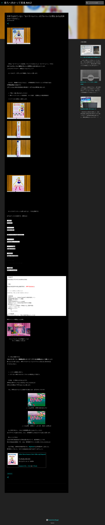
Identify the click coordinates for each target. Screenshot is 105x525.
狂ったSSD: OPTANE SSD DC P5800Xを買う (90, 57)
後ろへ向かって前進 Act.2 (18, 2)
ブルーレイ (10, 473)
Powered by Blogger (52, 520)
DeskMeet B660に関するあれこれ (88, 109)
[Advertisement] (36, 505)
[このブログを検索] (96, 3)
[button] (8, 24)
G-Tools (35, 466)
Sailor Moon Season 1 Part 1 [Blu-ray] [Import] (32, 454)
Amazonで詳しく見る (25, 466)
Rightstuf (31, 446)
